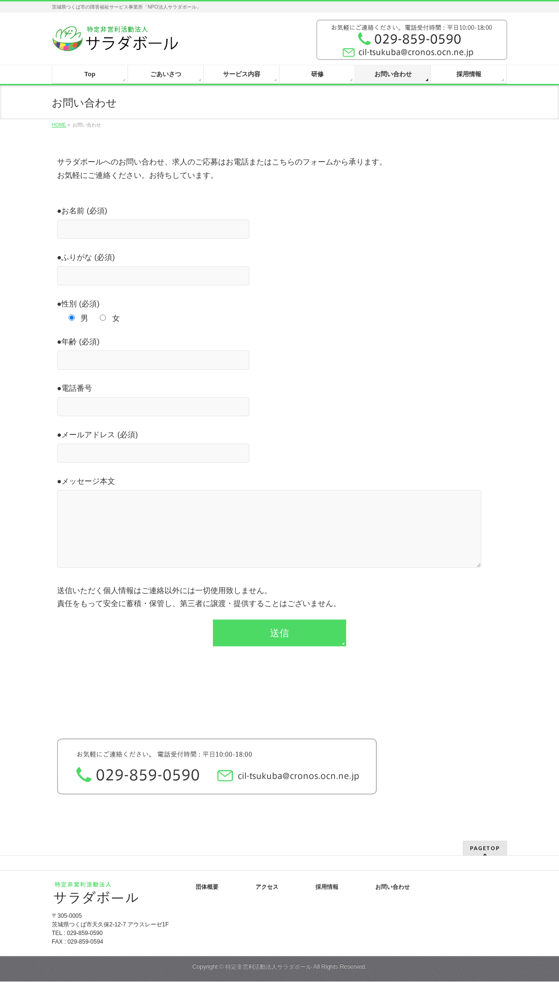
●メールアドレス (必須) (279, 448)
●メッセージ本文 (279, 532)
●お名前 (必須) (279, 224)
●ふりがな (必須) (279, 270)
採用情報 (326, 887)
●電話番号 (279, 401)
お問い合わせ (392, 887)
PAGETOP (485, 848)
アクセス (267, 887)
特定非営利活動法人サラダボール (268, 967)
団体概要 (207, 887)
